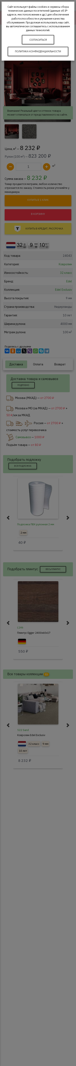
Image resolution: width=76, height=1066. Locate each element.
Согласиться (38, 40)
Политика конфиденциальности (38, 51)
